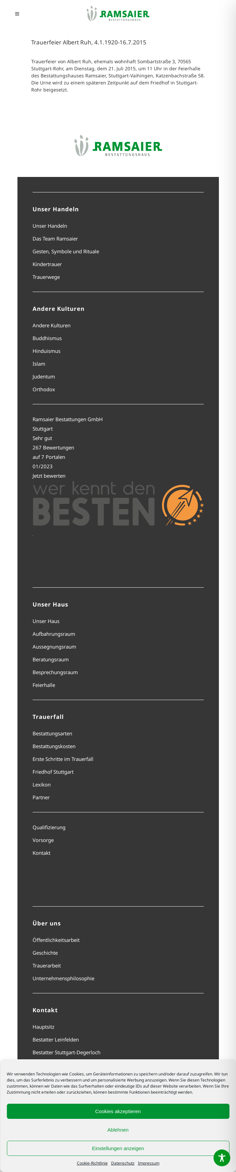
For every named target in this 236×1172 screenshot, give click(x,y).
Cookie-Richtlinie (92, 1163)
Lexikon (42, 784)
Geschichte (45, 952)
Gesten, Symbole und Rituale (66, 251)
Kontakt (41, 852)
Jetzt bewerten (49, 475)
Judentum (44, 376)
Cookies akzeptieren (118, 1111)
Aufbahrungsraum (54, 633)
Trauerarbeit (47, 965)
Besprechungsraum (55, 672)
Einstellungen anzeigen (118, 1148)
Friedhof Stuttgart (53, 771)
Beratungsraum (51, 659)
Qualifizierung (49, 827)
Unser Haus (46, 621)
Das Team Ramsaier (55, 238)
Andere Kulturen (51, 325)
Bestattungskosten (54, 746)
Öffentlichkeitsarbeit (56, 940)
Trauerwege (46, 276)
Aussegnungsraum (54, 646)
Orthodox (44, 389)
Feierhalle (44, 685)
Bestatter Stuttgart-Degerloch (66, 1052)
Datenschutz (123, 1163)
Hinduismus (46, 350)
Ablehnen (118, 1130)
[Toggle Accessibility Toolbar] (222, 1158)
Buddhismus (47, 338)
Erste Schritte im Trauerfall (63, 759)
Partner (41, 797)
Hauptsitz (43, 1026)
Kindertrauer (47, 264)
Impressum (148, 1163)
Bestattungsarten (52, 733)
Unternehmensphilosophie (63, 978)
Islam (39, 363)
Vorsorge (43, 840)
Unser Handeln (50, 225)
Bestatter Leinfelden (56, 1039)
